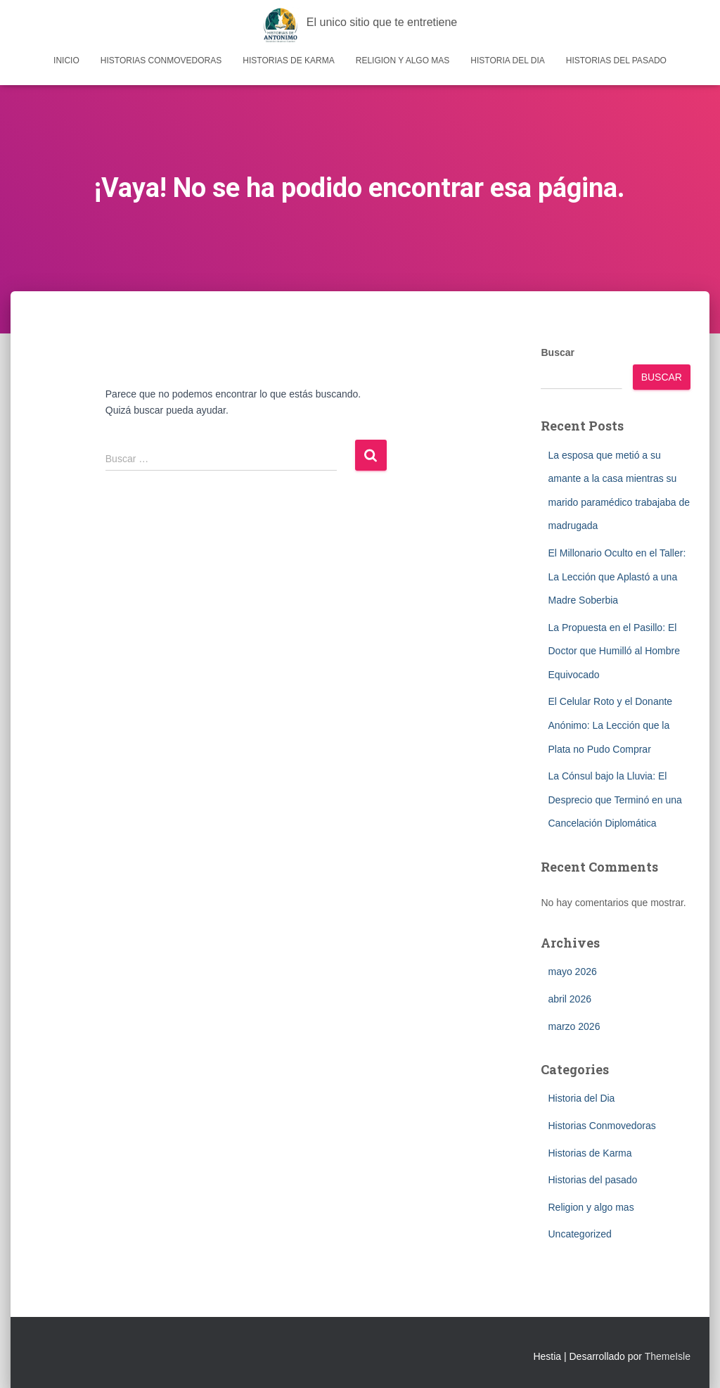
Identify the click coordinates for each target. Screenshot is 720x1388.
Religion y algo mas (403, 60)
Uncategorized (579, 1234)
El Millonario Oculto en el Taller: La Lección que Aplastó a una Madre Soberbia (617, 576)
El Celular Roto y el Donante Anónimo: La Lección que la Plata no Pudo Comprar (610, 725)
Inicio (66, 60)
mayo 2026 (572, 971)
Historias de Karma (288, 60)
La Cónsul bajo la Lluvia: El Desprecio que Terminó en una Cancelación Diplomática (614, 799)
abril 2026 (569, 999)
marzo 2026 (574, 1026)
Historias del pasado (616, 60)
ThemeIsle (667, 1356)
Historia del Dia (507, 60)
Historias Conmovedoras (161, 60)
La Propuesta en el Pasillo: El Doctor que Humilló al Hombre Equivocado (614, 651)
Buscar (557, 352)
